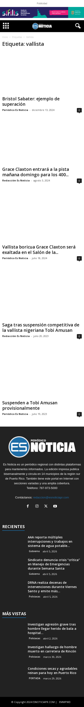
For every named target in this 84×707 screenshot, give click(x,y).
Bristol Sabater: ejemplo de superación (31, 101)
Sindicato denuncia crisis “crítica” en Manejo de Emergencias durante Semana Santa (54, 564)
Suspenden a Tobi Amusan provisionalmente (29, 405)
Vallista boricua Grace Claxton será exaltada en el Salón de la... (38, 249)
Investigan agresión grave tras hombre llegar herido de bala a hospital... (52, 628)
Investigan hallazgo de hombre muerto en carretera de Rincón (52, 649)
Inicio (5, 37)
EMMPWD (65, 702)
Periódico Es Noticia (15, 110)
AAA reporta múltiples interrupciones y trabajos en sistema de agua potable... (50, 541)
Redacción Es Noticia (16, 180)
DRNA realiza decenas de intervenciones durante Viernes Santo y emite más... (52, 586)
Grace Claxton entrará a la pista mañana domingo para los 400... (35, 172)
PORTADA (34, 678)
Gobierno (34, 551)
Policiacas (34, 596)
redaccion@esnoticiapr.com (51, 497)
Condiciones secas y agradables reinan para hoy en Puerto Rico (52, 670)
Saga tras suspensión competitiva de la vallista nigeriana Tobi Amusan (40, 327)
